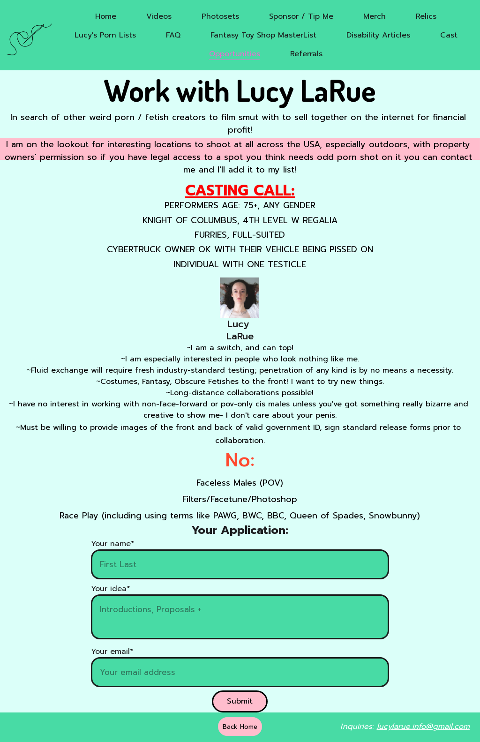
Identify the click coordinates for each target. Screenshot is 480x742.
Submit (240, 701)
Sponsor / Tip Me (301, 16)
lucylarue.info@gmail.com (423, 726)
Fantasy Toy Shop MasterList (263, 35)
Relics (426, 16)
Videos (159, 16)
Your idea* (110, 588)
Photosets (220, 16)
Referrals (306, 54)
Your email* (112, 651)
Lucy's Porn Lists (105, 35)
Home (105, 16)
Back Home (240, 726)
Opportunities (234, 54)
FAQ (173, 35)
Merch (374, 16)
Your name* (113, 543)
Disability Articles (378, 35)
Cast (449, 35)
